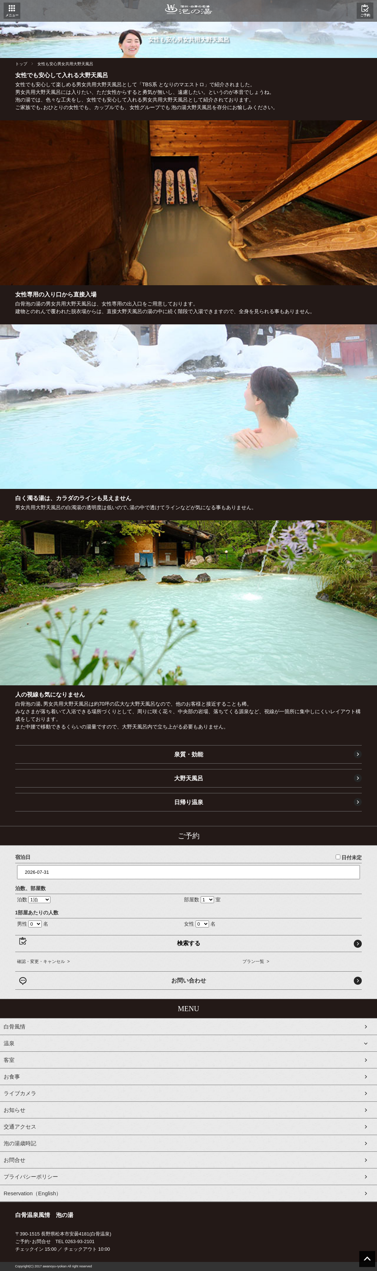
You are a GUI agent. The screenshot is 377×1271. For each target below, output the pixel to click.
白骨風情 (14, 1026)
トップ (21, 64)
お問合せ (14, 1160)
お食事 (12, 1076)
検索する (188, 943)
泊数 (22, 899)
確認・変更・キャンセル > (43, 961)
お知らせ (14, 1110)
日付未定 (349, 857)
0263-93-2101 (80, 1241)
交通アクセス (20, 1126)
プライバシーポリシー (31, 1177)
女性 (189, 924)
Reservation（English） (32, 1193)
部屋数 (191, 899)
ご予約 (365, 15)
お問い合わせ (188, 980)
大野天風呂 (188, 778)
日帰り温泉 (188, 802)
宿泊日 (22, 857)
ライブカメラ (20, 1093)
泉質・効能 (188, 754)
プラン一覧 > (255, 961)
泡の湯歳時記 (20, 1143)
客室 (9, 1060)
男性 (22, 924)
